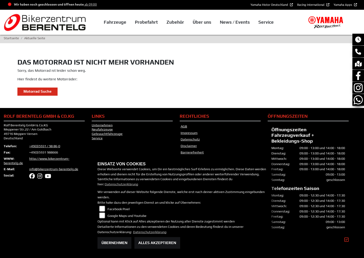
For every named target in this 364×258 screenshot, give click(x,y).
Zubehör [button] (175, 22)
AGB (184, 126)
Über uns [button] (202, 22)
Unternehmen (102, 125)
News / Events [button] (235, 22)
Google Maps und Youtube (126, 216)
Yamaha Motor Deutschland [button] (269, 5)
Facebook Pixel (118, 209)
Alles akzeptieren (157, 243)
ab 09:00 (90, 4)
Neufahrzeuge (102, 129)
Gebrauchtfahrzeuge (107, 134)
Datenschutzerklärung (121, 184)
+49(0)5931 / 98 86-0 (44, 146)
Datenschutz (190, 139)
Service (97, 138)
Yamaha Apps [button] (343, 5)
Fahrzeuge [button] (115, 22)
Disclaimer (189, 146)
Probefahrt (146, 22)
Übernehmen (114, 243)
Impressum (189, 133)
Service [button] (266, 22)
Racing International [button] (311, 5)
